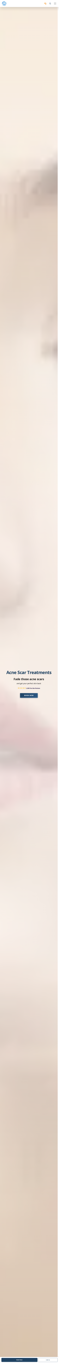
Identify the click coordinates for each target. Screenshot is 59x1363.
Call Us (48, 1360)
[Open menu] (55, 3)
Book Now (29, 695)
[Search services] (50, 3)
